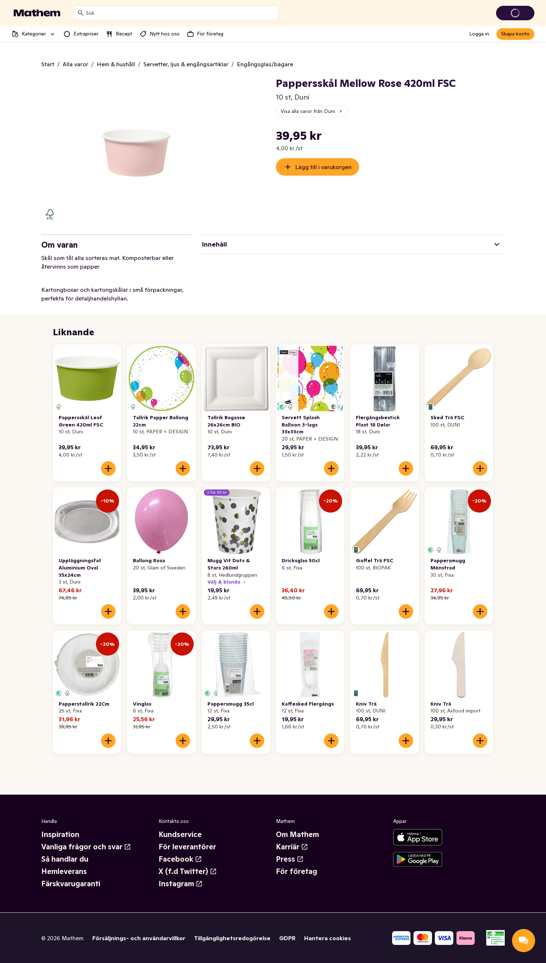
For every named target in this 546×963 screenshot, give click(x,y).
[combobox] (180, 13)
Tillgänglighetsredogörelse (232, 938)
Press (290, 859)
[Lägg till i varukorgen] (108, 468)
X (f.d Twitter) (188, 871)
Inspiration (60, 834)
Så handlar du (64, 859)
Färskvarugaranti (70, 883)
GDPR (287, 938)
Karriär (292, 846)
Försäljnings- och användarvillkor (138, 938)
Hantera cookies (327, 938)
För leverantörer (187, 846)
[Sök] (80, 13)
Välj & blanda (227, 582)
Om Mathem (297, 834)
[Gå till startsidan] (37, 13)
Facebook (180, 859)
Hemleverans (64, 871)
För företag (296, 871)
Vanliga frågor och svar (86, 846)
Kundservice (180, 834)
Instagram (181, 883)
